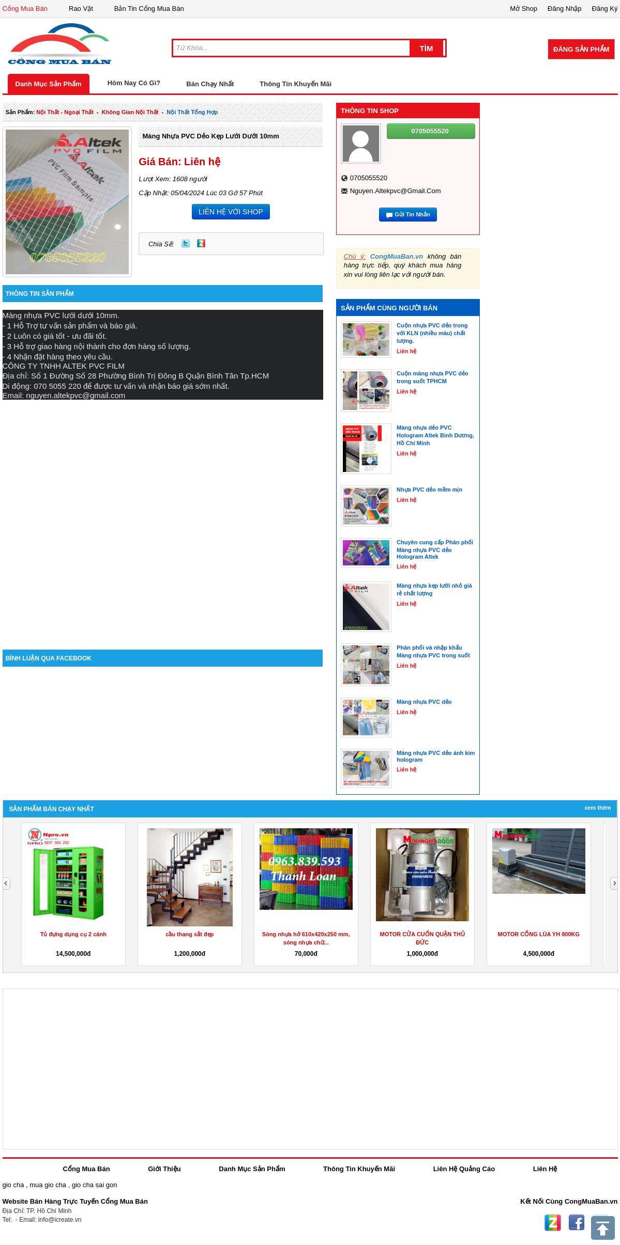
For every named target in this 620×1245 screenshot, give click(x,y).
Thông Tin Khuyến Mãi (295, 84)
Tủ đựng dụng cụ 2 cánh (422, 934)
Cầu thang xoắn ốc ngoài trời (73, 934)
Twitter (186, 243)
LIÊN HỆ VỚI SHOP (231, 212)
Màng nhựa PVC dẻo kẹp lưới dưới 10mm (210, 136)
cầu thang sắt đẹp (539, 934)
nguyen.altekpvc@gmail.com (395, 191)
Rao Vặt (81, 8)
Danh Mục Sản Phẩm (49, 84)
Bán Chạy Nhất (210, 84)
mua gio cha (47, 1185)
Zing (201, 243)
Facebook (576, 1223)
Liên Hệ (545, 1169)
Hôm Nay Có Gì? (134, 83)
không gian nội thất (130, 112)
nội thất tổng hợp (192, 112)
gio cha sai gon (94, 1185)
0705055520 (368, 178)
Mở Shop (523, 8)
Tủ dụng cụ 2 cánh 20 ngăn (189, 934)
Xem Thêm (597, 808)
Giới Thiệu (164, 1169)
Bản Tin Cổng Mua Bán (149, 8)
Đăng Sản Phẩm (581, 49)
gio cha (13, 1185)
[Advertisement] (118, 517)
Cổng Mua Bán (25, 8)
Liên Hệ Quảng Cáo (464, 1169)
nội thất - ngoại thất (65, 112)
